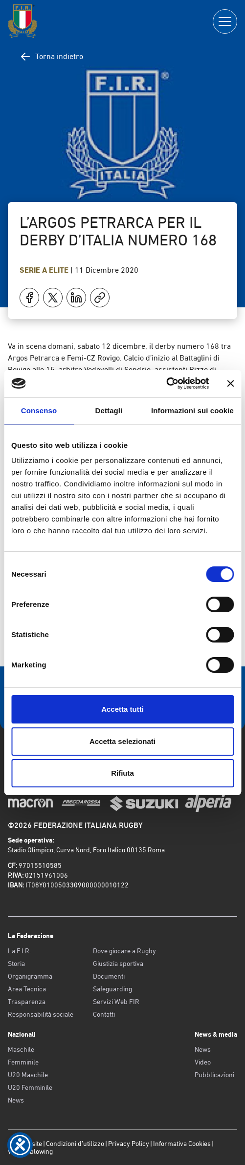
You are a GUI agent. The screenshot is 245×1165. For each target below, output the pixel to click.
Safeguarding (112, 989)
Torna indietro (51, 56)
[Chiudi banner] (230, 383)
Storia (16, 963)
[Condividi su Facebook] (29, 297)
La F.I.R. (19, 951)
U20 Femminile (30, 1087)
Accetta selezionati (122, 741)
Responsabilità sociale (40, 1014)
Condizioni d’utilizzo (75, 1143)
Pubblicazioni (214, 1075)
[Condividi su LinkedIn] (76, 297)
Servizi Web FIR (116, 1001)
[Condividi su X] (53, 297)
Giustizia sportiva (118, 963)
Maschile (21, 1049)
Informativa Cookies (182, 1143)
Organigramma (30, 976)
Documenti (109, 976)
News (16, 1100)
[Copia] (100, 297)
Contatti (104, 1014)
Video (203, 1062)
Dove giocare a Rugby (124, 951)
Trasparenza (26, 1001)
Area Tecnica (27, 989)
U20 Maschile (28, 1075)
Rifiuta (122, 773)
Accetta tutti (122, 709)
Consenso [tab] (39, 410)
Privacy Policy (128, 1143)
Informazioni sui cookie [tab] (192, 410)
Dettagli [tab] (109, 410)
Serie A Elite (45, 270)
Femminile (23, 1062)
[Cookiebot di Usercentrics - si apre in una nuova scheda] (166, 383)
